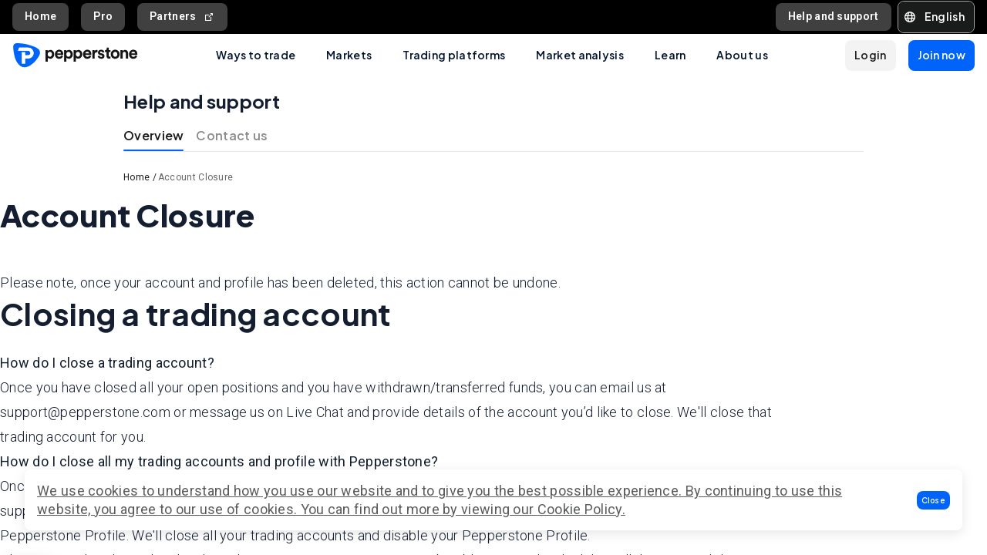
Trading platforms (454, 55)
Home (40, 16)
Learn (670, 55)
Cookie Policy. (581, 509)
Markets (349, 55)
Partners (182, 16)
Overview (153, 135)
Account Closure (196, 177)
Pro (103, 16)
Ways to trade (255, 55)
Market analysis (580, 55)
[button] (934, 500)
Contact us (232, 135)
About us (741, 55)
